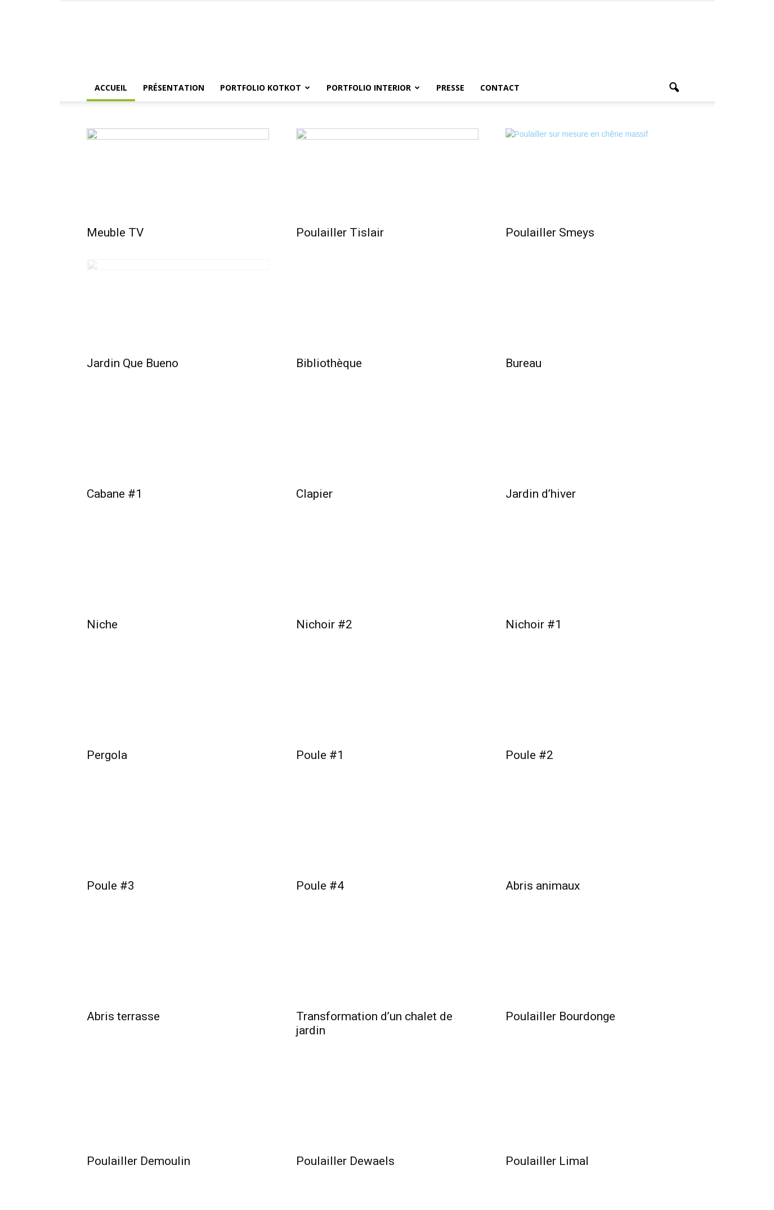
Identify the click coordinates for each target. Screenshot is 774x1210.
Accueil (111, 87)
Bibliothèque (329, 363)
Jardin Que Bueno (132, 363)
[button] (674, 87)
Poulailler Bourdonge (560, 1016)
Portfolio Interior (373, 87)
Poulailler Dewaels (345, 1161)
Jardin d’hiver (540, 494)
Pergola (107, 755)
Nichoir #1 (533, 624)
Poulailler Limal (547, 1161)
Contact (500, 87)
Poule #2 (529, 755)
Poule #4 (320, 885)
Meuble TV (115, 232)
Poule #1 (320, 755)
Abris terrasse (123, 1016)
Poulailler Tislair (340, 232)
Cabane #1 (114, 494)
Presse (450, 87)
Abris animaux (542, 885)
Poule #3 (111, 885)
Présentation (173, 87)
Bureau (523, 363)
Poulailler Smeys (549, 232)
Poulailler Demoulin (138, 1161)
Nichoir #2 (324, 624)
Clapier (314, 494)
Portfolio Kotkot (265, 87)
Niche (102, 624)
